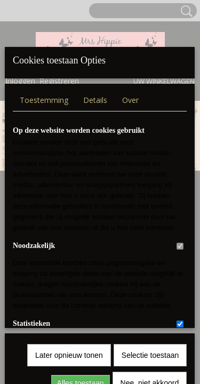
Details (95, 93)
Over (130, 93)
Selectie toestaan (150, 234)
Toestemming (44, 93)
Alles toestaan (80, 262)
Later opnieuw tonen (69, 234)
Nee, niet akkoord (150, 262)
